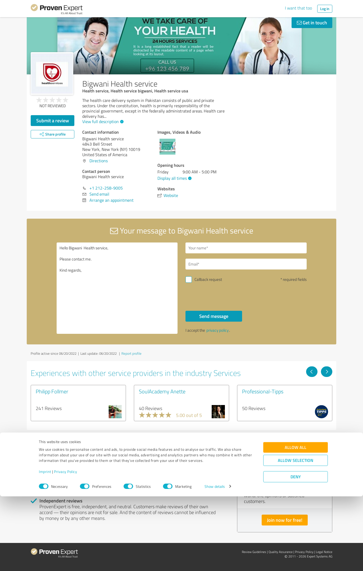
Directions (98, 161)
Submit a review (52, 120)
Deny (296, 551)
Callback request (208, 279)
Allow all (295, 522)
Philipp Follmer (52, 391)
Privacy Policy (65, 546)
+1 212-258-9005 (106, 188)
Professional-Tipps (262, 391)
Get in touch (312, 22)
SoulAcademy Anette (162, 391)
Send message (213, 316)
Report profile (131, 353)
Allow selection (295, 535)
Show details (215, 561)
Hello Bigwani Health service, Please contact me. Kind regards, (117, 288)
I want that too (298, 8)
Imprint (45, 546)
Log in (324, 8)
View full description (102, 121)
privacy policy (217, 330)
